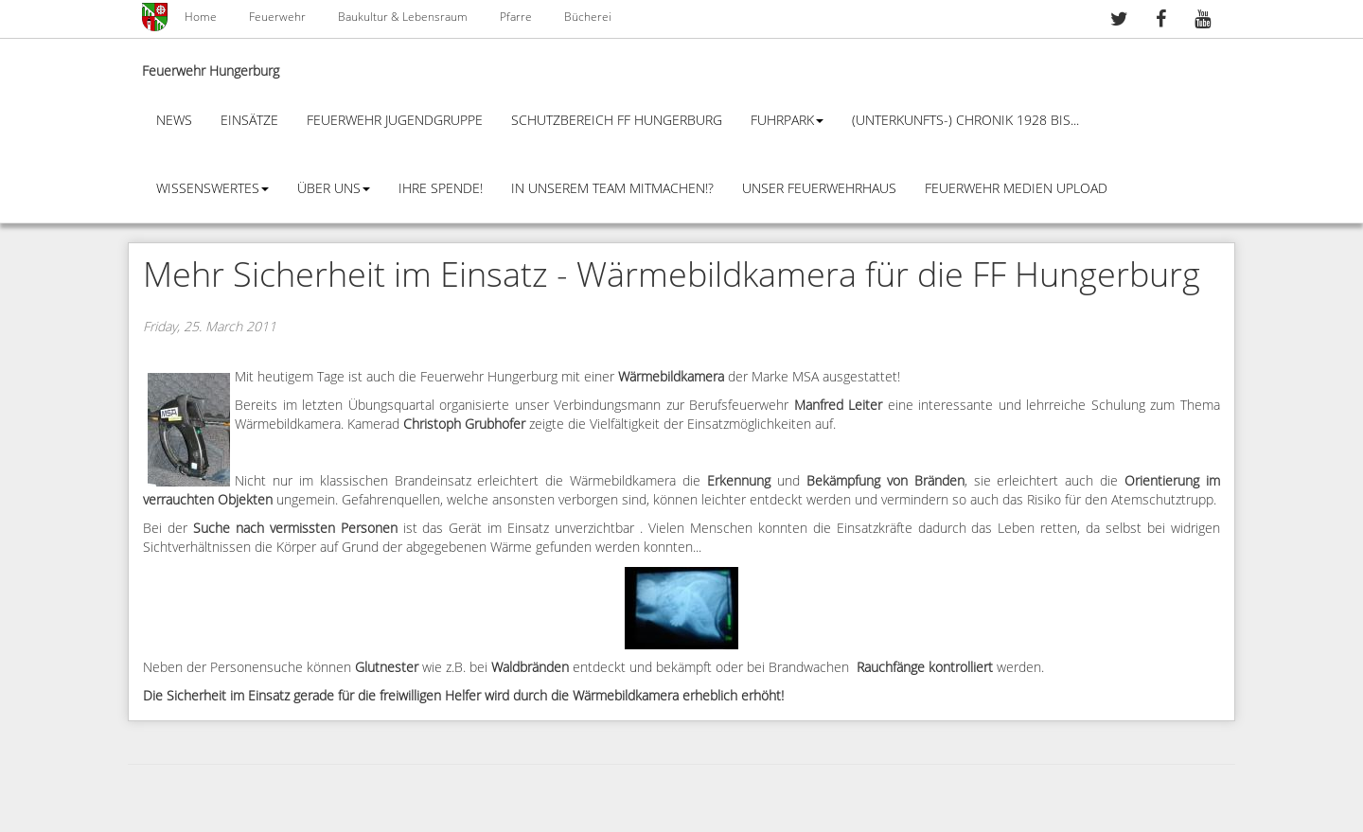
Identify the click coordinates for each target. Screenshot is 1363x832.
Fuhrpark (787, 121)
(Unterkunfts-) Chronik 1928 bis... (965, 121)
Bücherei (587, 17)
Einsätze (249, 121)
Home (201, 17)
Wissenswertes (212, 189)
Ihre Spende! (440, 189)
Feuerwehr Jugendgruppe (395, 121)
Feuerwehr (277, 17)
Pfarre (516, 17)
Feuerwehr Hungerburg (210, 71)
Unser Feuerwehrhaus (819, 189)
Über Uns (333, 189)
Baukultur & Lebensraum (403, 17)
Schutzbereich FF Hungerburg (616, 121)
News (174, 121)
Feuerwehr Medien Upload (1016, 189)
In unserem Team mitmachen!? (612, 189)
